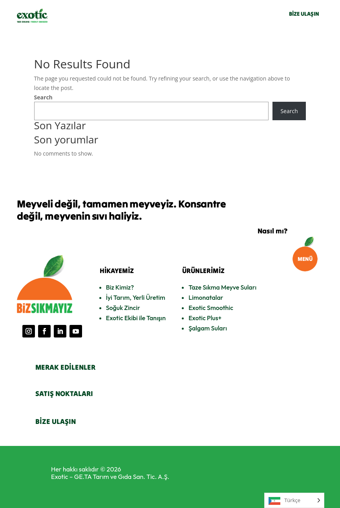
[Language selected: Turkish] (294, 500)
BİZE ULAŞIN (304, 13)
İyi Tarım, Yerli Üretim (135, 297)
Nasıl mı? (272, 230)
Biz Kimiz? (120, 287)
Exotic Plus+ (204, 318)
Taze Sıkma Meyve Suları (222, 287)
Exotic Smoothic (210, 308)
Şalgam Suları (207, 328)
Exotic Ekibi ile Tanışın (136, 318)
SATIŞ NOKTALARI (64, 393)
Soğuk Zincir (123, 308)
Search (43, 97)
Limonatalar (205, 297)
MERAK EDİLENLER (65, 367)
